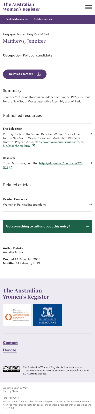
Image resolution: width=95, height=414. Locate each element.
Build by (11, 391)
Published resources (17, 19)
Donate (10, 349)
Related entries (43, 19)
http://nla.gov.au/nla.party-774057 (43, 165)
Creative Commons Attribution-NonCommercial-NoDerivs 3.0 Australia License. (56, 372)
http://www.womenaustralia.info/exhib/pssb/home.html (43, 144)
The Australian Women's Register (21, 6)
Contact (10, 342)
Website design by (15, 387)
